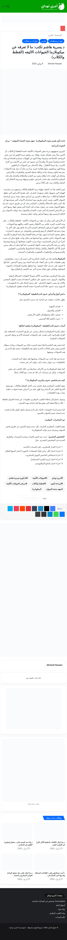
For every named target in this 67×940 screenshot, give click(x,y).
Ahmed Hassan (55, 63)
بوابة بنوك (61, 909)
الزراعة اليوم (56, 483)
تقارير (50, 35)
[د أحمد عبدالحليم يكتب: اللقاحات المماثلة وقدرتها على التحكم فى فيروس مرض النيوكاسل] (50, 862)
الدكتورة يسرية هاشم (18, 478)
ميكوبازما (36, 489)
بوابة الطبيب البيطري (57, 913)
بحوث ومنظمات (56, 41)
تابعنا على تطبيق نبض (33, 678)
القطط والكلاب (38, 483)
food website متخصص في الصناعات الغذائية (48, 901)
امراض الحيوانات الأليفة (16, 483)
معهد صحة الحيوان (54, 489)
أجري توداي (57, 478)
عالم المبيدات (60, 917)
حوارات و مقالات (31, 41)
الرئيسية (59, 35)
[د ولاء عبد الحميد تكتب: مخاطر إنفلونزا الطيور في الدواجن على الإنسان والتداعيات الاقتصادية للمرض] (17, 831)
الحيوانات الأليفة (39, 478)
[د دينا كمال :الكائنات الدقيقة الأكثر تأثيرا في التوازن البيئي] (50, 831)
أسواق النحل (60, 905)
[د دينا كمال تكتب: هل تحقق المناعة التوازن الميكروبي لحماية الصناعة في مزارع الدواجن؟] (17, 862)
